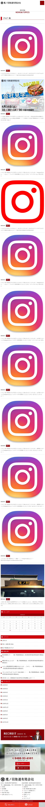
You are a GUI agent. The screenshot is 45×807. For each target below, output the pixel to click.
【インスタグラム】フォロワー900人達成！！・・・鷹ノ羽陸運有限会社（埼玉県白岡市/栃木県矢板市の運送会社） (23, 673)
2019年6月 (5, 696)
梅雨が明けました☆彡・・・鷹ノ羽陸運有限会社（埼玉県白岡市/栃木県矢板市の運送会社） (22, 661)
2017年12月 (5, 722)
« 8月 (10, 630)
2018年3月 (5, 718)
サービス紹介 (5, 790)
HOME (3, 786)
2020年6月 (5, 688)
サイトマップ (27, 798)
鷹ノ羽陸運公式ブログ (8, 647)
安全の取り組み (5, 792)
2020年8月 (5, 685)
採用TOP (26, 786)
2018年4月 (5, 714)
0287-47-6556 (28, 785)
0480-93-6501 (7, 785)
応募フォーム (27, 794)
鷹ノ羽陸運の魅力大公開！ (30, 788)
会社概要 (4, 788)
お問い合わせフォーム (7, 794)
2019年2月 (5, 699)
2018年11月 (5, 707)
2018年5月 (5, 711)
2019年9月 (5, 692)
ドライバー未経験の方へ (29, 790)
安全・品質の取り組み (8, 644)
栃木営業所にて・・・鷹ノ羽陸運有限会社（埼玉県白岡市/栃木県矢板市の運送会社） (22, 656)
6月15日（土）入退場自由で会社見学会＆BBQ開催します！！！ (18, 678)
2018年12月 (5, 703)
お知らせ (4, 640)
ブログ (25, 796)
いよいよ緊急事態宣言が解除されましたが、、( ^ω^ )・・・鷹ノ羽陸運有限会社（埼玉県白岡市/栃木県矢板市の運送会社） (22, 667)
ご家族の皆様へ (27, 792)
